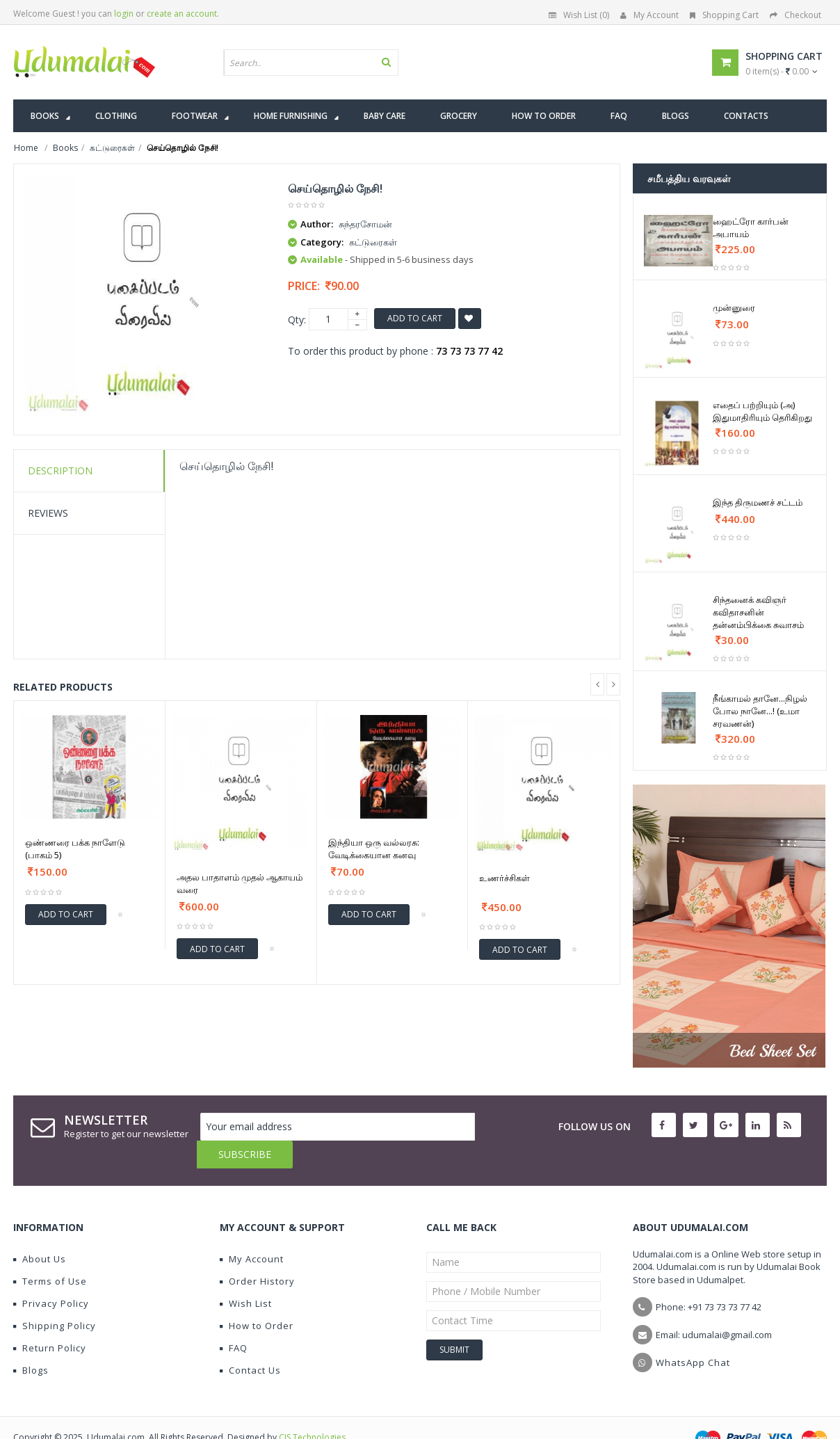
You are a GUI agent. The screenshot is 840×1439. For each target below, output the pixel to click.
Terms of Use (50, 1253)
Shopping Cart (724, 15)
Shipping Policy (54, 1298)
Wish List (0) (579, 15)
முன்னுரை (734, 307)
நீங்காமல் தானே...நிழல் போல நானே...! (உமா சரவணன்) (760, 711)
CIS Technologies (312, 1409)
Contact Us (250, 1342)
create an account (182, 13)
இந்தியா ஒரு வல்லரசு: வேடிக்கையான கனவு (373, 848)
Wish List (246, 1275)
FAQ (234, 1320)
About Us (39, 1231)
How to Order (256, 1298)
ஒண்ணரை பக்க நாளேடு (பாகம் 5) (75, 848)
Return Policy (49, 1320)
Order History (257, 1253)
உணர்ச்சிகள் (504, 877)
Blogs (31, 1342)
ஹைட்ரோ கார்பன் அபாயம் (751, 227)
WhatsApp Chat (693, 1334)
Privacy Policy (51, 1275)
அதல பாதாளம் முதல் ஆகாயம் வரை (239, 883)
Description (60, 470)
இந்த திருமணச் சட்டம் (757, 502)
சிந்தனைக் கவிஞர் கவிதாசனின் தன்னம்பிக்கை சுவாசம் (758, 612)
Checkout (795, 15)
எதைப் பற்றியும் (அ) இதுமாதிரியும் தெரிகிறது (762, 411)
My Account (649, 15)
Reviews (48, 513)
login (124, 13)
